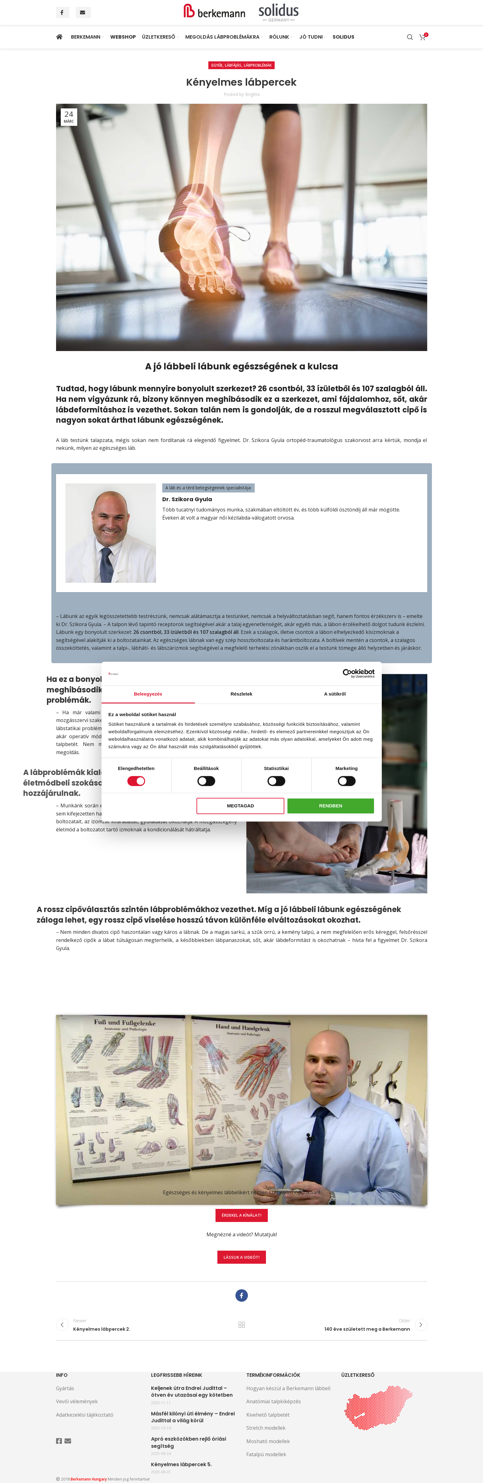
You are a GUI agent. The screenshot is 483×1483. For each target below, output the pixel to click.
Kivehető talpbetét (268, 1414)
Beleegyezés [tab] (148, 694)
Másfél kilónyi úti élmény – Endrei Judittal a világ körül (193, 1417)
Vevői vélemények (77, 1401)
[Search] (410, 37)
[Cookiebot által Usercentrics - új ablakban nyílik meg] (347, 673)
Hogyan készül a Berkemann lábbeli (288, 1388)
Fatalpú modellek (266, 1454)
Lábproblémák (258, 65)
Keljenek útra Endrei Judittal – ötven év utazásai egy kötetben (192, 1392)
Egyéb (216, 65)
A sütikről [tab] (335, 694)
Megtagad (240, 806)
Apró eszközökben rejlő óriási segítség (188, 1442)
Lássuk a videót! (242, 1270)
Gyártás (65, 1388)
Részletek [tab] (241, 694)
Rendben (330, 806)
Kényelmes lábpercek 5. (181, 1464)
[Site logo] (241, 11)
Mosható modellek (268, 1441)
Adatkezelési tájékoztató (84, 1414)
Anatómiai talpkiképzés (273, 1401)
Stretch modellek (266, 1427)
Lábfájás (233, 65)
